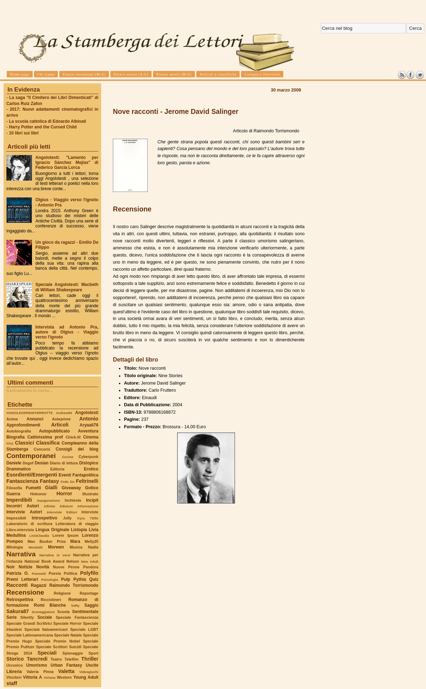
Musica (76, 547)
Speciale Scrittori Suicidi (58, 647)
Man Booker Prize (46, 541)
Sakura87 (17, 611)
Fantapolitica (85, 475)
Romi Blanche (50, 605)
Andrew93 (64, 413)
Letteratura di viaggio (76, 524)
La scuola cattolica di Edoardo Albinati (47, 121)
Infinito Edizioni (58, 506)
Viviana (49, 677)
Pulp (65, 579)
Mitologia (14, 547)
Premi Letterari (22, 579)
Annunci (35, 419)
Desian (42, 463)
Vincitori (13, 677)
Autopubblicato (54, 431)
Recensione (25, 592)
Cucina (67, 457)
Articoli (60, 425)
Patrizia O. (17, 573)
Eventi (65, 475)
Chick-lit (73, 437)
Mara (75, 541)
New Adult (89, 561)
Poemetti (39, 573)
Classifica (48, 443)
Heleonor (38, 494)
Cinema (90, 437)
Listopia (79, 529)
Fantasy (49, 481)
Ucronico (14, 665)
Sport (93, 653)
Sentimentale (85, 611)
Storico (15, 659)
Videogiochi (89, 672)
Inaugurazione (48, 500)
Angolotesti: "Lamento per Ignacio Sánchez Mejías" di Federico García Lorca (67, 162)
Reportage (89, 593)
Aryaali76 (89, 425)
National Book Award (44, 561)
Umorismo (36, 665)
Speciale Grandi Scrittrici (29, 623)
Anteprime (61, 419)
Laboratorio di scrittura (29, 524)
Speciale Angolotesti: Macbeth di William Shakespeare (67, 287)
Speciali (47, 653)
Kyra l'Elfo (87, 518)
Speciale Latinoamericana (29, 635)
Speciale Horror (67, 623)
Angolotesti (86, 412)
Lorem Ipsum (66, 535)
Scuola (63, 612)
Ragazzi (39, 585)
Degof (28, 463)
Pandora (90, 567)
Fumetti (33, 487)
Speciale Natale (68, 635)
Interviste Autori (24, 511)
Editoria (57, 469)
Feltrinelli (87, 481)
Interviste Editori (62, 512)
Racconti (17, 585)
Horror (64, 493)
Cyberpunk (88, 456)
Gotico (91, 487)
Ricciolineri (50, 599)
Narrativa (21, 554)
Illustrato (90, 494)
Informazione (87, 506)
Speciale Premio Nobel (57, 641)
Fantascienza (22, 481)
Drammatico (18, 469)
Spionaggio (72, 653)
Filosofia (14, 488)
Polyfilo (89, 573)
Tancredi (37, 659)
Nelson (72, 561)
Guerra (13, 493)
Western (64, 677)
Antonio (88, 418)
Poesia (55, 573)
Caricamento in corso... (29, 390)
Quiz (93, 579)
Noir (10, 566)
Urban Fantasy (66, 665)
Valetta (66, 671)
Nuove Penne (66, 567)
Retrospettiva (19, 599)
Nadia (93, 547)
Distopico (88, 463)
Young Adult (85, 677)
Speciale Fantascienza (77, 617)
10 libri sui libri (24, 133)
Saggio (91, 605)
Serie (11, 617)
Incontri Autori (22, 505)
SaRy (75, 605)
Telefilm (71, 659)
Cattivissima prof (45, 437)
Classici (24, 443)
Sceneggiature (43, 612)
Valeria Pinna (40, 671)
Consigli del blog (77, 449)
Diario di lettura (64, 463)
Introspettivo (45, 518)
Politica (70, 573)
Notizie (25, 566)
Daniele (13, 463)
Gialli (51, 487)
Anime (12, 419)
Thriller (89, 659)
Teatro (56, 659)
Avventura (88, 431)
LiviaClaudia (39, 536)
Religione (62, 593)
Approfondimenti (23, 425)
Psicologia (49, 579)
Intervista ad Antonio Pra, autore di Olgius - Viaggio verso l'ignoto (67, 332)
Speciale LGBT (84, 629)
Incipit (92, 500)
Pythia (79, 579)
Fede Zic (68, 482)
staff (11, 683)
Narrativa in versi (54, 555)
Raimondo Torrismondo (73, 585)
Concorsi (42, 449)
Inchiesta (73, 500)
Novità (42, 566)
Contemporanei (31, 455)
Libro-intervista (20, 530)
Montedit (35, 547)
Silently (27, 617)
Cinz (9, 443)
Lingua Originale (52, 529)
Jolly (67, 518)
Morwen (56, 547)
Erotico (91, 469)
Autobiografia (18, 431)
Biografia (15, 437)
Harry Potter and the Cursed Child (43, 127)
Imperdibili (19, 500)
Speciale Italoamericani (46, 629)
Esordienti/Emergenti (31, 475)
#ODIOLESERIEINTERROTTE (29, 413)
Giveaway (71, 487)
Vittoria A (32, 677)
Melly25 (91, 541)
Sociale (44, 617)
